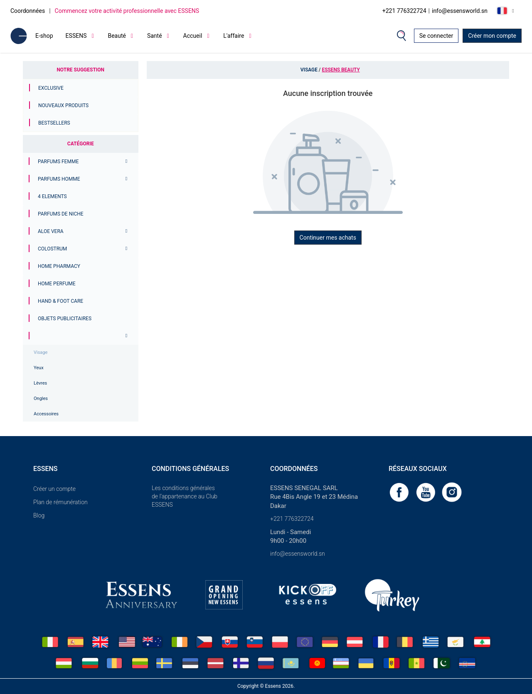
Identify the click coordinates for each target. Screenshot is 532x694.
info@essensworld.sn (460, 10)
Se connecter (436, 35)
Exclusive (51, 88)
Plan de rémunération (60, 502)
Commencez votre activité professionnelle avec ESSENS (127, 10)
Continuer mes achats (328, 237)
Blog (38, 515)
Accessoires (46, 414)
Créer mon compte (492, 35)
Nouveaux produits (63, 105)
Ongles (41, 398)
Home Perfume (57, 284)
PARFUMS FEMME (58, 161)
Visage (40, 352)
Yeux (39, 367)
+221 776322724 (404, 10)
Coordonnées (27, 10)
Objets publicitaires (64, 318)
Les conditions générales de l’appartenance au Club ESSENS (184, 496)
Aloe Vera (51, 231)
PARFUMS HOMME (59, 179)
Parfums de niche (61, 214)
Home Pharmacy (59, 266)
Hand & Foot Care (60, 301)
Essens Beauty (341, 70)
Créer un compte (54, 489)
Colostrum (52, 249)
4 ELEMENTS (52, 196)
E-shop (44, 35)
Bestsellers (54, 123)
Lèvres (40, 383)
